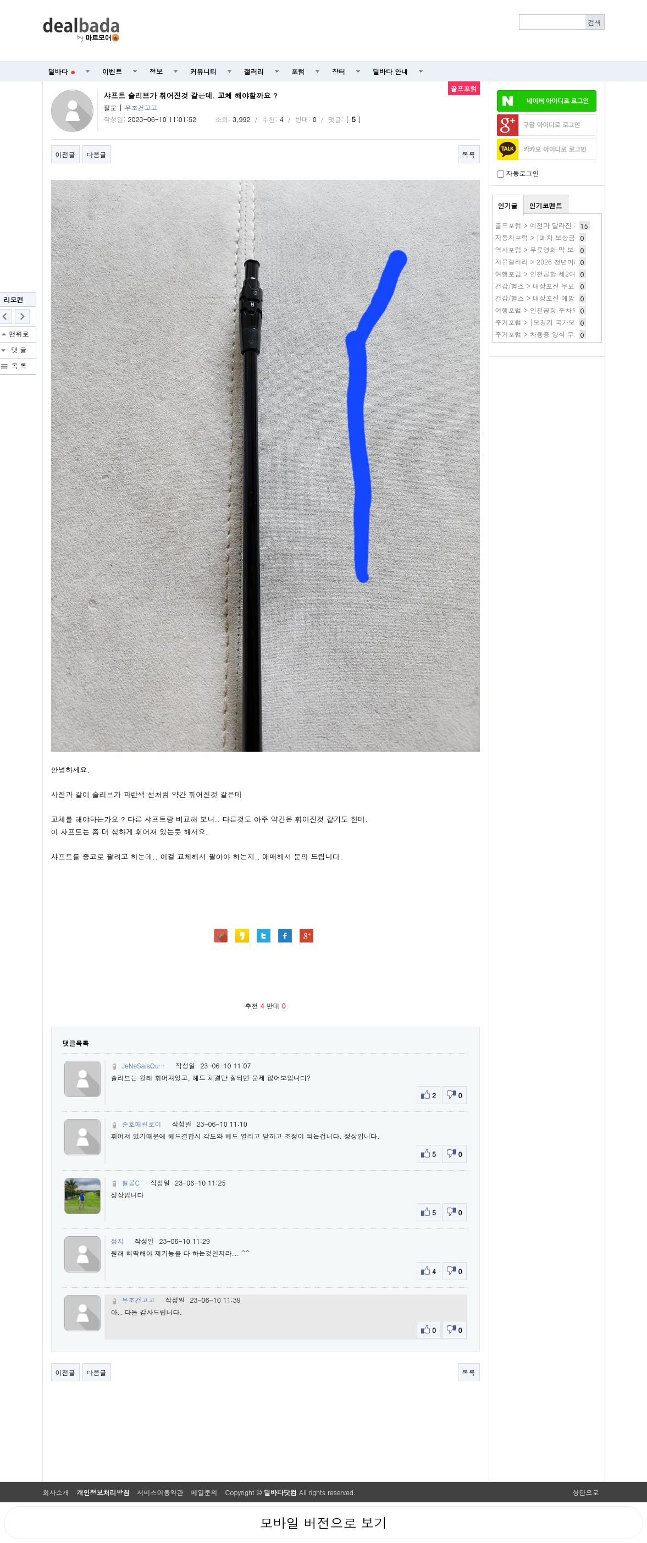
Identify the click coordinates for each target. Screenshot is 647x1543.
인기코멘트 (545, 205)
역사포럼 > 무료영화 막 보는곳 (541, 249)
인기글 (508, 205)
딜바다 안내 (390, 71)
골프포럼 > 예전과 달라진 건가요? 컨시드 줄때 (565, 225)
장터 (338, 71)
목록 (468, 154)
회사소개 (56, 1492)
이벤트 (112, 71)
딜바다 (61, 71)
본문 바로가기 (0, 0)
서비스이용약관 (160, 1492)
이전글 (65, 154)
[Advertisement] (368, 30)
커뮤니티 (203, 71)
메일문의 (204, 1492)
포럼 (298, 71)
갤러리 (254, 71)
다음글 (97, 154)
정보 (156, 71)
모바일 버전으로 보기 (323, 1522)
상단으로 (586, 1492)
